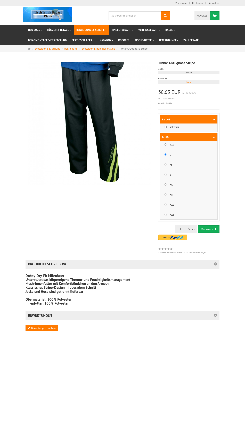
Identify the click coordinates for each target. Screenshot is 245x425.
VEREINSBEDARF (149, 30)
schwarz (174, 127)
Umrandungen (168, 40)
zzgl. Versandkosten (166, 98)
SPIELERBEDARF (122, 30)
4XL (172, 144)
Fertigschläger (83, 40)
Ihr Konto (197, 3)
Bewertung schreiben (42, 328)
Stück (191, 229)
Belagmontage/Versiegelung (47, 40)
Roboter (123, 40)
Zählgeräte (191, 40)
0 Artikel (202, 15)
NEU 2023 (35, 30)
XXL (172, 204)
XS (171, 194)
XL (171, 184)
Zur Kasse (181, 3)
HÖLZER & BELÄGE (59, 30)
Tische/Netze (144, 40)
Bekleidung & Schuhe (91, 30)
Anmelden (214, 3)
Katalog (106, 40)
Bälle (170, 30)
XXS (172, 215)
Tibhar (189, 82)
